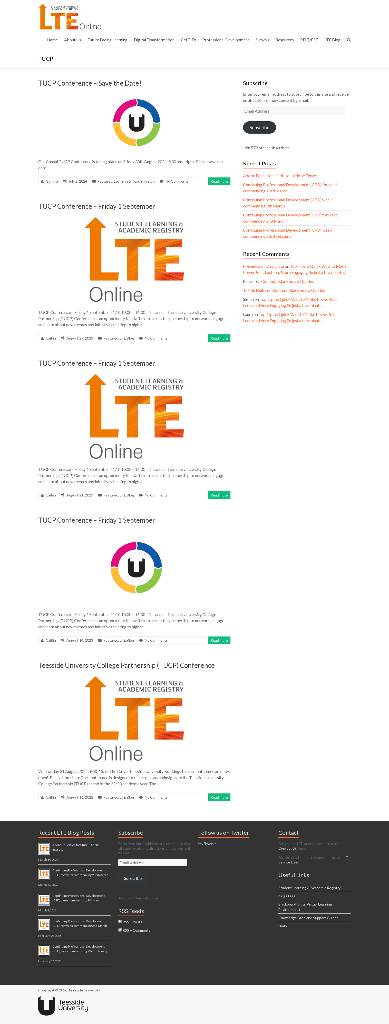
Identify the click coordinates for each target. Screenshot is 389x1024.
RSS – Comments (134, 930)
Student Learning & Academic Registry (309, 888)
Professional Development (225, 39)
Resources (285, 39)
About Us (72, 39)
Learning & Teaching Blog (134, 181)
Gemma (52, 181)
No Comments (177, 181)
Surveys (262, 39)
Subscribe (259, 127)
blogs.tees (286, 896)
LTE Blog (332, 39)
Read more (219, 181)
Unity (282, 926)
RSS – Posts (130, 922)
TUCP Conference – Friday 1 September (96, 206)
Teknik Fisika (254, 290)
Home (52, 39)
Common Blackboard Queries (287, 281)
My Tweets (207, 843)
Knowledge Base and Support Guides (308, 918)
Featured (105, 181)
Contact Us (287, 848)
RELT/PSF (309, 39)
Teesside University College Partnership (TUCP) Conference (126, 665)
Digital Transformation (154, 39)
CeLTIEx (188, 39)
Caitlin (51, 338)
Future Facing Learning (107, 39)
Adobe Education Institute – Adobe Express (281, 175)
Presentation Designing (263, 266)
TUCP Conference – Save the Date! (89, 83)
